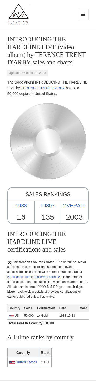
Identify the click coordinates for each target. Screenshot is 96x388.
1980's (47, 205)
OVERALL (74, 205)
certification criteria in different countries (34, 277)
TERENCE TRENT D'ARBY (43, 88)
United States (26, 362)
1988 (21, 205)
